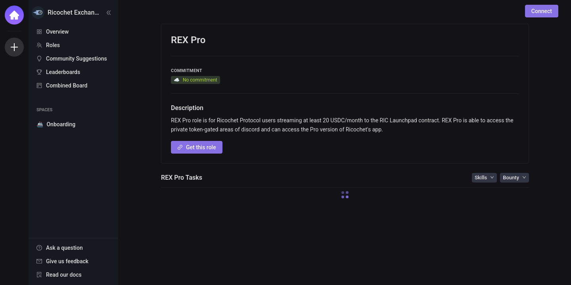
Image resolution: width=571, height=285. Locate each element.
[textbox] (345, 125)
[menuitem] (73, 31)
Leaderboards (63, 72)
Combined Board (66, 85)
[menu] (73, 59)
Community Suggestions (76, 58)
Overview (57, 31)
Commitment (186, 70)
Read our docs (64, 275)
